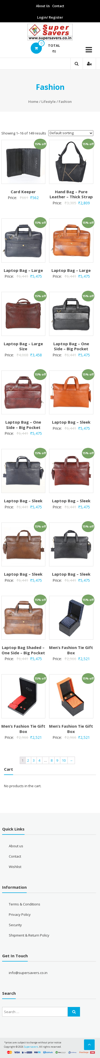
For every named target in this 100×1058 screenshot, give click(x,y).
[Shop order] (70, 133)
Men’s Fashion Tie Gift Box (71, 650)
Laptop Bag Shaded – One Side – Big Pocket (23, 650)
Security (15, 924)
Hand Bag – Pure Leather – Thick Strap (71, 194)
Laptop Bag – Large (23, 270)
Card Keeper (23, 191)
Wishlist (15, 866)
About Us (43, 6)
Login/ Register (50, 17)
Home (33, 101)
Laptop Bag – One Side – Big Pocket (71, 346)
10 (64, 760)
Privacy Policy (20, 914)
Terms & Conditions (24, 904)
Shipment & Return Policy (29, 935)
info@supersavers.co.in (28, 972)
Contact (58, 6)
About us (16, 846)
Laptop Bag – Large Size (23, 346)
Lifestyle (48, 101)
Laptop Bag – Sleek (71, 422)
